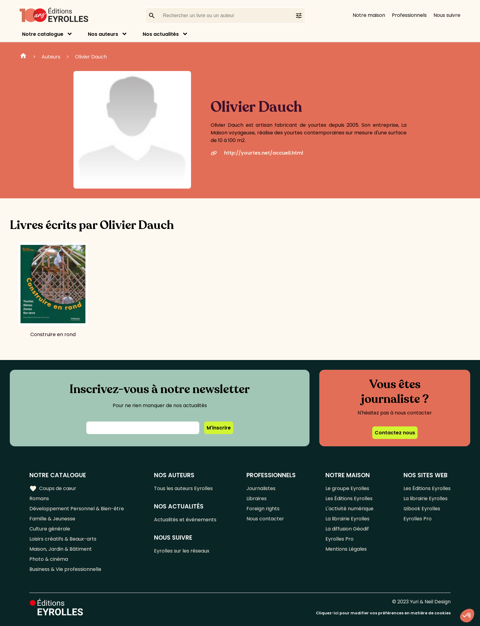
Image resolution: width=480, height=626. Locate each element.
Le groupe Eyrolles (347, 488)
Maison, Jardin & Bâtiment (60, 549)
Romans (39, 498)
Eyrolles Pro (339, 538)
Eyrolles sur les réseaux (181, 550)
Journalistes (261, 488)
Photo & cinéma (48, 559)
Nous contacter (265, 518)
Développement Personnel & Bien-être (76, 508)
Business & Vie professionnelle (65, 569)
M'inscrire (219, 427)
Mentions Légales (346, 549)
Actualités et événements (185, 519)
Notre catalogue (42, 34)
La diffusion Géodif (347, 528)
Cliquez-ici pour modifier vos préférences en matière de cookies (383, 613)
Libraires (256, 498)
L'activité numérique (349, 508)
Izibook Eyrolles (421, 508)
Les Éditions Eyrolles (349, 498)
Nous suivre (446, 15)
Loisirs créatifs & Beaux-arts (62, 538)
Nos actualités (161, 34)
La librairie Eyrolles (347, 518)
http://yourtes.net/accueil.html (257, 152)
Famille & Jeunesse (52, 518)
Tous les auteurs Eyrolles (183, 488)
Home (23, 56)
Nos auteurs (103, 34)
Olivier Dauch (91, 56)
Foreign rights (262, 508)
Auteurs (51, 56)
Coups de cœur (52, 488)
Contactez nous (395, 432)
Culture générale (49, 528)
